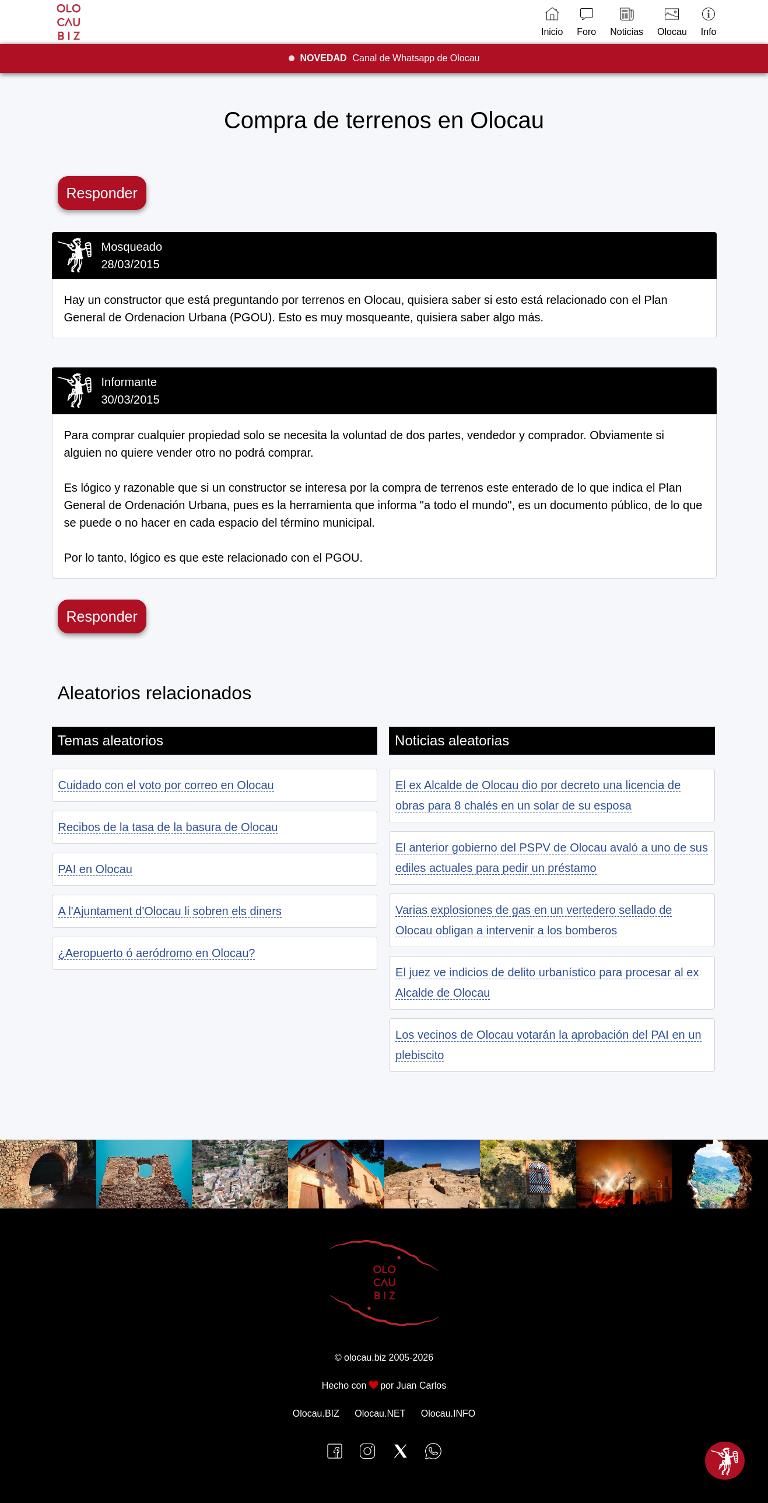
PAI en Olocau (95, 869)
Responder (102, 193)
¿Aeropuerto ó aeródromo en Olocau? (156, 953)
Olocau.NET (380, 1413)
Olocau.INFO (448, 1413)
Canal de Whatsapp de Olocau (390, 58)
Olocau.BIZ (316, 1413)
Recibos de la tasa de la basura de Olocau (168, 827)
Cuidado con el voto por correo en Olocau (166, 785)
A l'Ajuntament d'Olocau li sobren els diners (170, 911)
